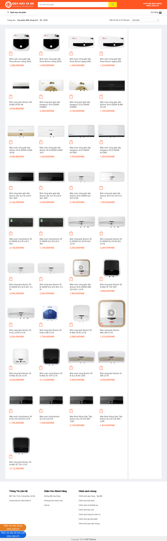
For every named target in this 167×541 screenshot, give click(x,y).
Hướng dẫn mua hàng (52, 496)
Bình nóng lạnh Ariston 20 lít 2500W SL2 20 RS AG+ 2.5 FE (111, 241)
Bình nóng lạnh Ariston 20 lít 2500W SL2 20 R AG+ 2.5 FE (51, 287)
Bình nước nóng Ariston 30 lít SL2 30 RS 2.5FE (81, 374)
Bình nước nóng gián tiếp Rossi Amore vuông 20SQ (50, 60)
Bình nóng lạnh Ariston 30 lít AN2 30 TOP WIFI (111, 285)
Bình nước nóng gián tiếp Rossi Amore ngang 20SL (110, 60)
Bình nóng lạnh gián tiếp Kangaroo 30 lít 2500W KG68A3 (50, 104)
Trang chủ (11, 20)
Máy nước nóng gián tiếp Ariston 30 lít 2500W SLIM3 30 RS (20, 150)
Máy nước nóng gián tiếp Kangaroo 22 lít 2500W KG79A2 (80, 150)
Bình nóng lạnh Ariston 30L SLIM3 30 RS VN (20, 103)
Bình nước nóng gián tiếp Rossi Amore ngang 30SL (80, 60)
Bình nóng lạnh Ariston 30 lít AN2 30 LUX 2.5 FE (20, 374)
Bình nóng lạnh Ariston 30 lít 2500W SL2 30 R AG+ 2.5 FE (20, 287)
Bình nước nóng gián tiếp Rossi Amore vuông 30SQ (20, 60)
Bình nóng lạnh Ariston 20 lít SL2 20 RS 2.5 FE (20, 331)
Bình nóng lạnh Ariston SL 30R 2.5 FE (111, 374)
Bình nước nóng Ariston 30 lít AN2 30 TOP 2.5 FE (51, 374)
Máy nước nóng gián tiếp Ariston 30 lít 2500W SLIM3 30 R (51, 150)
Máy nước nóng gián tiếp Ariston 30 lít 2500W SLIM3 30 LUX (111, 104)
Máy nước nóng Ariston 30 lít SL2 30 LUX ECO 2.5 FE (20, 418)
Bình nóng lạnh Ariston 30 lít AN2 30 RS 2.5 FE (81, 331)
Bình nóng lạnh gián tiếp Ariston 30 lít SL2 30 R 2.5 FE (111, 195)
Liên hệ (46, 505)
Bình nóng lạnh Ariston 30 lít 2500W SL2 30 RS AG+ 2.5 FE (81, 241)
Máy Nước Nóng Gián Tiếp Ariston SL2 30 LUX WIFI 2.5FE (81, 419)
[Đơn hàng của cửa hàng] (145, 20)
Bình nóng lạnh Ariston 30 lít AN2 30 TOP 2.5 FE (20, 463)
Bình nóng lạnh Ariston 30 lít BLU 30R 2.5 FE (50, 331)
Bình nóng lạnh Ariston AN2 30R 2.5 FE (109, 331)
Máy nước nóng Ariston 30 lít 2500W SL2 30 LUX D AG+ (20, 241)
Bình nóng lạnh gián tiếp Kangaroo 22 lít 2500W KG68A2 (80, 104)
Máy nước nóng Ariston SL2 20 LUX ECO (49, 418)
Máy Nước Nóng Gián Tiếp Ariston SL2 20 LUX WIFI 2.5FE (111, 419)
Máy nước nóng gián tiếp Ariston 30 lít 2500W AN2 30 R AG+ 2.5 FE (80, 287)
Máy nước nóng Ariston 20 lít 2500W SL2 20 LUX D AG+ (51, 241)
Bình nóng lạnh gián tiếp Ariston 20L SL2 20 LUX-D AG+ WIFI (50, 195)
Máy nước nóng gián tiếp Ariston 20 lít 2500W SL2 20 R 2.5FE (80, 195)
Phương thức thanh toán (53, 501)
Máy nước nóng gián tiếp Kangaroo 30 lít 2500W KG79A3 (110, 150)
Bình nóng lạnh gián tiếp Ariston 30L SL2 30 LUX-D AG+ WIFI (20, 195)
